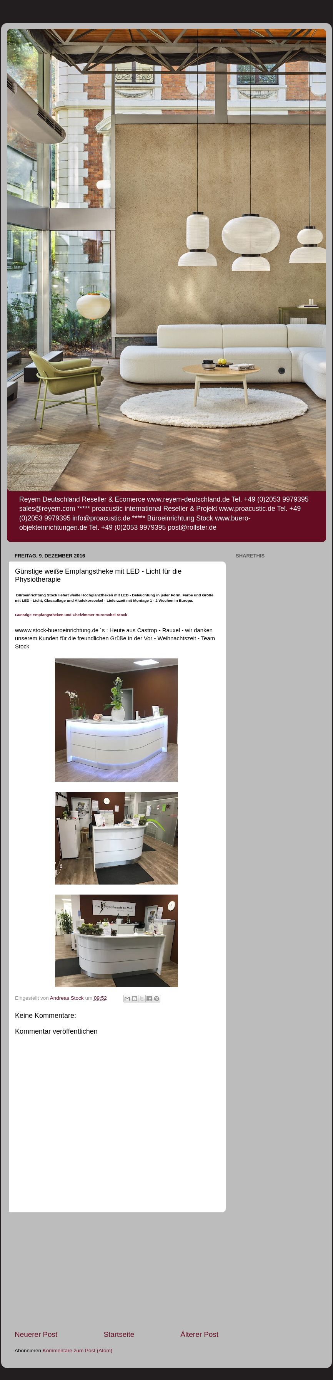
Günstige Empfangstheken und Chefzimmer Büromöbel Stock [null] (71, 615)
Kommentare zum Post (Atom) (78, 1350)
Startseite (118, 1334)
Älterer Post (199, 1334)
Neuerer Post (36, 1334)
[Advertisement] (116, 1271)
